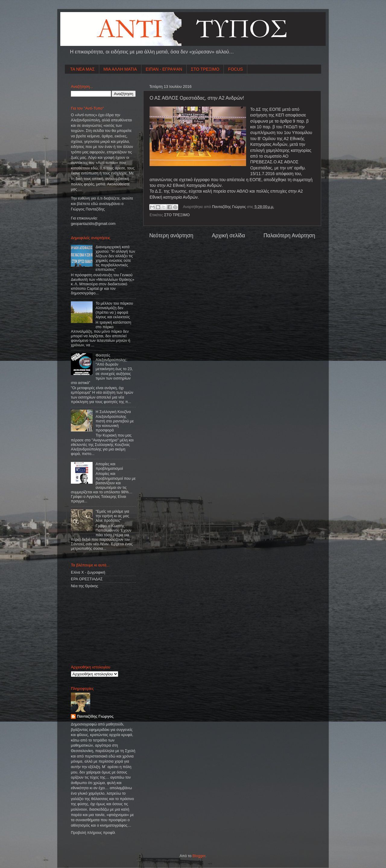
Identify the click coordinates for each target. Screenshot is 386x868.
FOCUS (235, 69)
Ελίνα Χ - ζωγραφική (88, 572)
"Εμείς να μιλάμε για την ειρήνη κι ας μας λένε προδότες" (112, 516)
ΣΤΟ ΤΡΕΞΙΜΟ (205, 69)
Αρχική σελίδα (228, 235)
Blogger (198, 856)
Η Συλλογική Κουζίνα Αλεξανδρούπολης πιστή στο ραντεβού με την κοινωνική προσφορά (115, 421)
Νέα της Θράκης (84, 586)
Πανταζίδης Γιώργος (229, 207)
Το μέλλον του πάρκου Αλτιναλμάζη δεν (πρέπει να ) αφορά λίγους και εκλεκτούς (114, 310)
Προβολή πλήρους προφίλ (93, 833)
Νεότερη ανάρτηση (171, 235)
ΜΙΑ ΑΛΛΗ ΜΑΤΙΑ (120, 69)
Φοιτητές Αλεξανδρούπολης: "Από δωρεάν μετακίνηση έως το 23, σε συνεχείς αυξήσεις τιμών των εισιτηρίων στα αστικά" (102, 369)
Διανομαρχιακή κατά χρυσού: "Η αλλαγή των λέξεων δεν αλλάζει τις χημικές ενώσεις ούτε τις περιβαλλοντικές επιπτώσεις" (115, 258)
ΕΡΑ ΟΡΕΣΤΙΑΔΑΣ (87, 579)
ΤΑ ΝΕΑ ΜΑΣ (82, 69)
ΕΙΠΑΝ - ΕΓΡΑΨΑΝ (164, 69)
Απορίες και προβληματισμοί (109, 466)
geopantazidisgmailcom (93, 224)
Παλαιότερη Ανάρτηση (289, 235)
